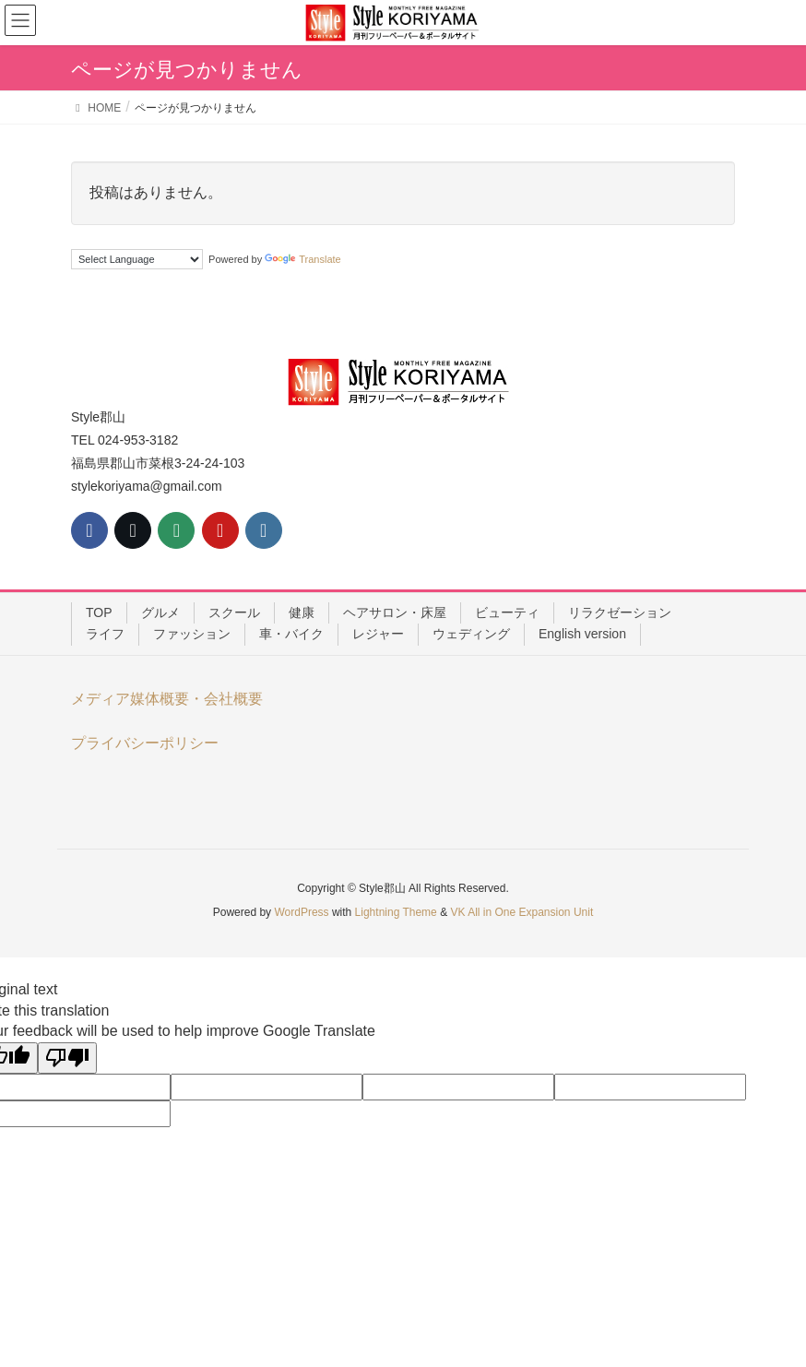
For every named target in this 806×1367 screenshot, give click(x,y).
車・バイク (291, 633)
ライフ (105, 633)
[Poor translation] (67, 1058)
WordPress (301, 912)
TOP (99, 612)
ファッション (192, 633)
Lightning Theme (396, 912)
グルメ (160, 612)
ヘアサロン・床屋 (394, 612)
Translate (302, 259)
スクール (234, 612)
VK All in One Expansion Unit (521, 912)
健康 (301, 612)
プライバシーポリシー (145, 743)
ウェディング (471, 633)
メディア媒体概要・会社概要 (167, 699)
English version (582, 633)
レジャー (378, 633)
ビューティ (507, 612)
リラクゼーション (619, 612)
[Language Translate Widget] (137, 259)
